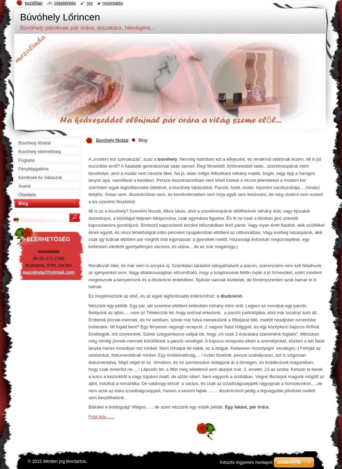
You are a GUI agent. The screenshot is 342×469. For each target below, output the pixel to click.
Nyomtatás (113, 3)
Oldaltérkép (65, 3)
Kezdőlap (33, 3)
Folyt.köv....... (101, 416)
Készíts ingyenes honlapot (246, 462)
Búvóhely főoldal (112, 140)
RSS (90, 3)
